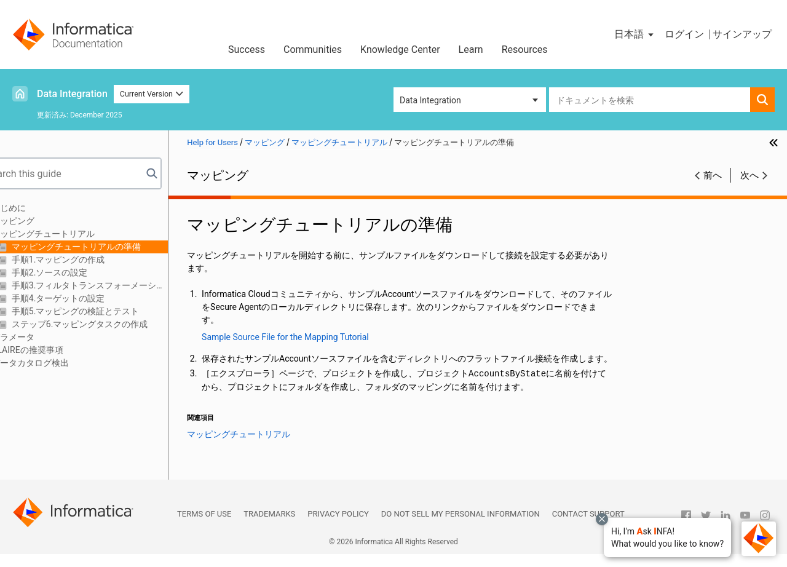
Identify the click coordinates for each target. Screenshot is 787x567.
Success (246, 49)
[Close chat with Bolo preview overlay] (602, 519)
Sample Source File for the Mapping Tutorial (314, 337)
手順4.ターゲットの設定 (85, 298)
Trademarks (269, 526)
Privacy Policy (337, 526)
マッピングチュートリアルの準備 (103, 247)
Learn (471, 49)
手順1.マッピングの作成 (85, 259)
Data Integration (72, 94)
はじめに (37, 208)
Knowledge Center (400, 49)
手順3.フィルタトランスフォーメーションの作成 (117, 285)
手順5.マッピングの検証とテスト (103, 311)
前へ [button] (712, 175)
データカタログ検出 (59, 363)
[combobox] (649, 99)
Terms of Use (204, 526)
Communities (312, 49)
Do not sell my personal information (460, 526)
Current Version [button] (152, 93)
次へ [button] (749, 175)
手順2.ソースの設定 (77, 272)
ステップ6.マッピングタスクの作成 (107, 324)
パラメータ (41, 337)
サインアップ (742, 34)
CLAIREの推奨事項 (56, 350)
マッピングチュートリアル (72, 234)
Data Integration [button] (430, 100)
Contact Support (588, 526)
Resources (525, 49)
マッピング (41, 221)
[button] (667, 537)
